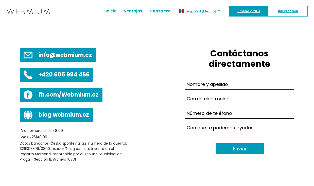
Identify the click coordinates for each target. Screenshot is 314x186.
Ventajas (133, 11)
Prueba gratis (248, 11)
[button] (199, 11)
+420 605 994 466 (64, 75)
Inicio (113, 11)
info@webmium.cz (65, 55)
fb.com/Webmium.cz (69, 95)
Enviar (240, 149)
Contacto (160, 11)
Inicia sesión (288, 11)
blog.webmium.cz (64, 115)
